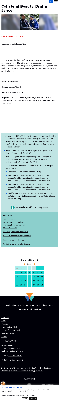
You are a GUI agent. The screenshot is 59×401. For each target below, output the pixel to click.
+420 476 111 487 (10, 227)
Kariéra (4, 336)
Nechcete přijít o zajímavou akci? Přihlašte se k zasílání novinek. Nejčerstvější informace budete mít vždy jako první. (28, 369)
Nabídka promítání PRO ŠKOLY (15, 231)
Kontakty (5, 317)
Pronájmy (5, 324)
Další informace (7, 333)
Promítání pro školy (9, 327)
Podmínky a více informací (13, 240)
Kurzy (3, 321)
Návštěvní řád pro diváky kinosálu (16, 244)
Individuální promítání (10, 330)
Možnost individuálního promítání (17, 235)
